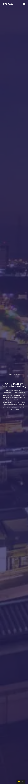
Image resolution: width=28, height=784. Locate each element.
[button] (24, 4)
